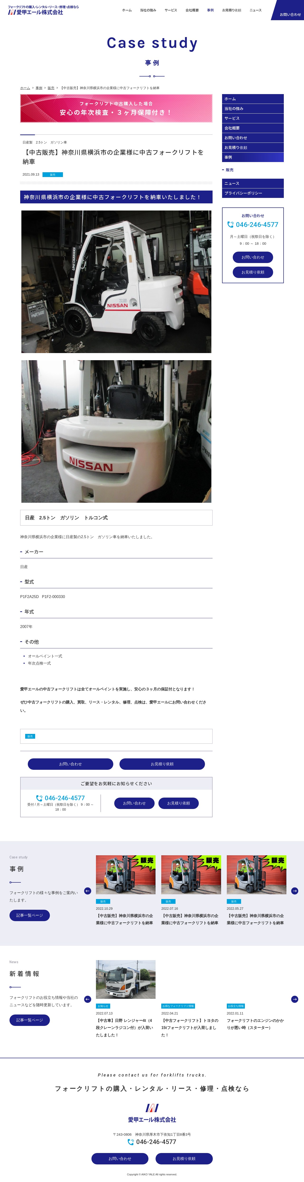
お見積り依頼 (231, 10)
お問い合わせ (70, 764)
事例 (210, 10)
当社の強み (148, 10)
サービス (232, 118)
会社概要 (192, 10)
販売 (51, 88)
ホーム (127, 10)
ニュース (256, 10)
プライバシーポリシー (243, 193)
